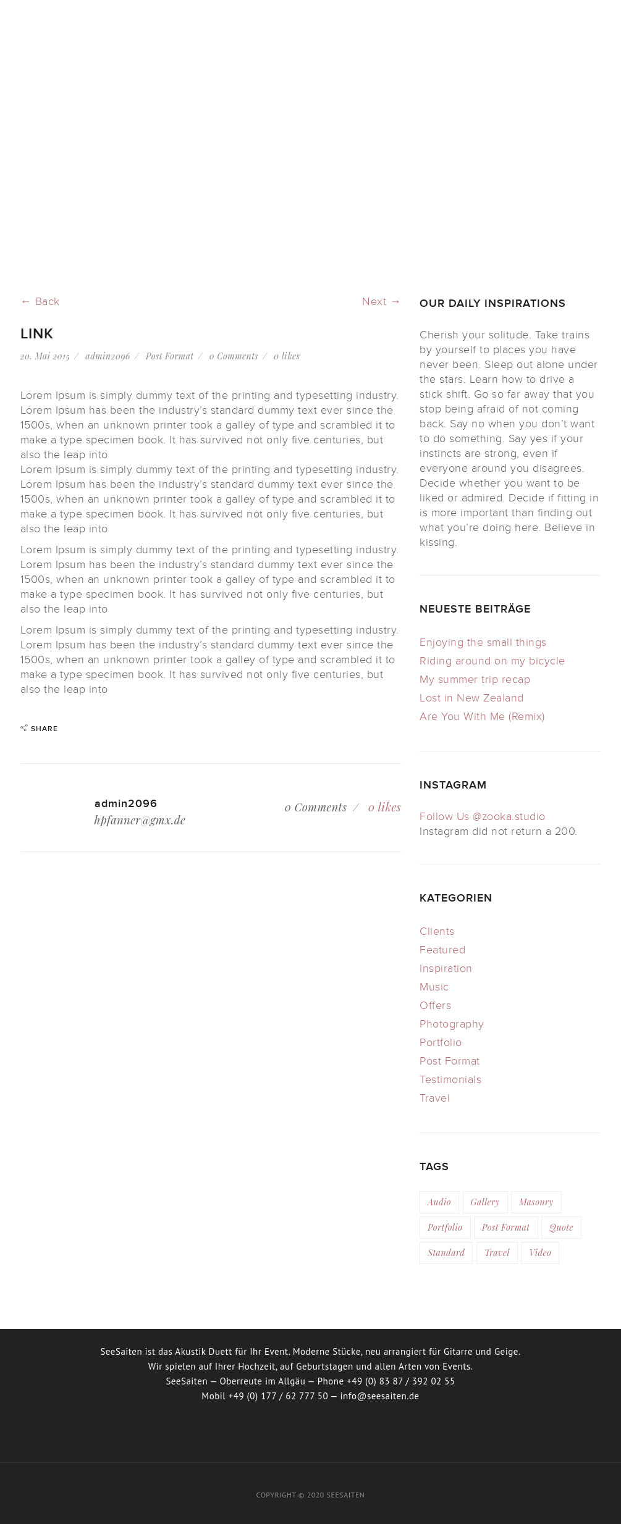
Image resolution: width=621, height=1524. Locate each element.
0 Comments (233, 356)
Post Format (170, 356)
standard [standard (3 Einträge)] (446, 1252)
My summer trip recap (475, 679)
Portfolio (441, 1042)
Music (434, 987)
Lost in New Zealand (472, 698)
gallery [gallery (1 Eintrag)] (485, 1202)
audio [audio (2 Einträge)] (439, 1202)
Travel (435, 1098)
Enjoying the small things (483, 642)
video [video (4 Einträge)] (540, 1252)
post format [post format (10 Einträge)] (506, 1227)
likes (287, 356)
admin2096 (107, 356)
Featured (442, 950)
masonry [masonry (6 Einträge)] (536, 1202)
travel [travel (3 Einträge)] (497, 1252)
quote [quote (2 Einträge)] (561, 1227)
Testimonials (450, 1079)
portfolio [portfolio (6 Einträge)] (445, 1227)
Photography (452, 1024)
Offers (435, 1005)
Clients (437, 931)
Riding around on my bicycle (492, 661)
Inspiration (446, 968)
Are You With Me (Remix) (482, 716)
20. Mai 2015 (45, 356)
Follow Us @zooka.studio (483, 816)
